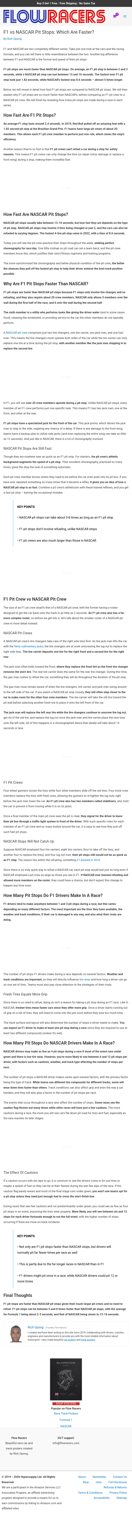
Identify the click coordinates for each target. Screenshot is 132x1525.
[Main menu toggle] (125, 16)
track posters (88, 1339)
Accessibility (102, 1498)
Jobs (98, 1482)
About (82, 1477)
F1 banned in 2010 (88, 860)
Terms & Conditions (90, 1492)
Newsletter (99, 1477)
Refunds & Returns (115, 1487)
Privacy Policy (118, 1492)
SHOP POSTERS (66, 1403)
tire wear (85, 979)
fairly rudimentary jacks (28, 646)
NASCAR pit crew (17, 332)
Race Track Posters (66, 1413)
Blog (86, 1482)
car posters (70, 1339)
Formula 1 (66, 1420)
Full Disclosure (117, 1482)
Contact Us (120, 1477)
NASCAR (66, 1426)
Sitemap (122, 1498)
